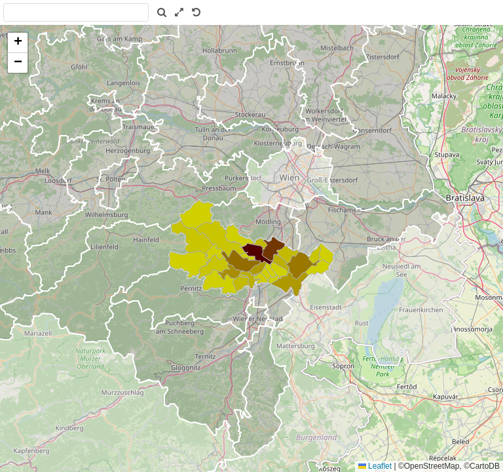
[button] (18, 43)
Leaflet (375, 466)
